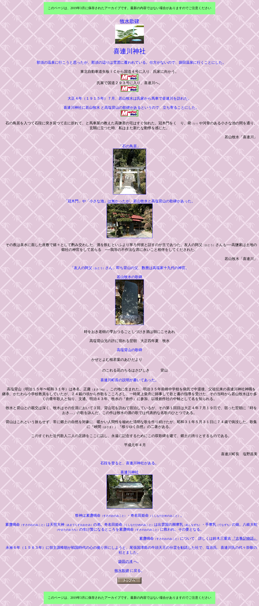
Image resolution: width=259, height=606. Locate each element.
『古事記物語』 (244, 538)
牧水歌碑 (122, 571)
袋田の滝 (125, 562)
